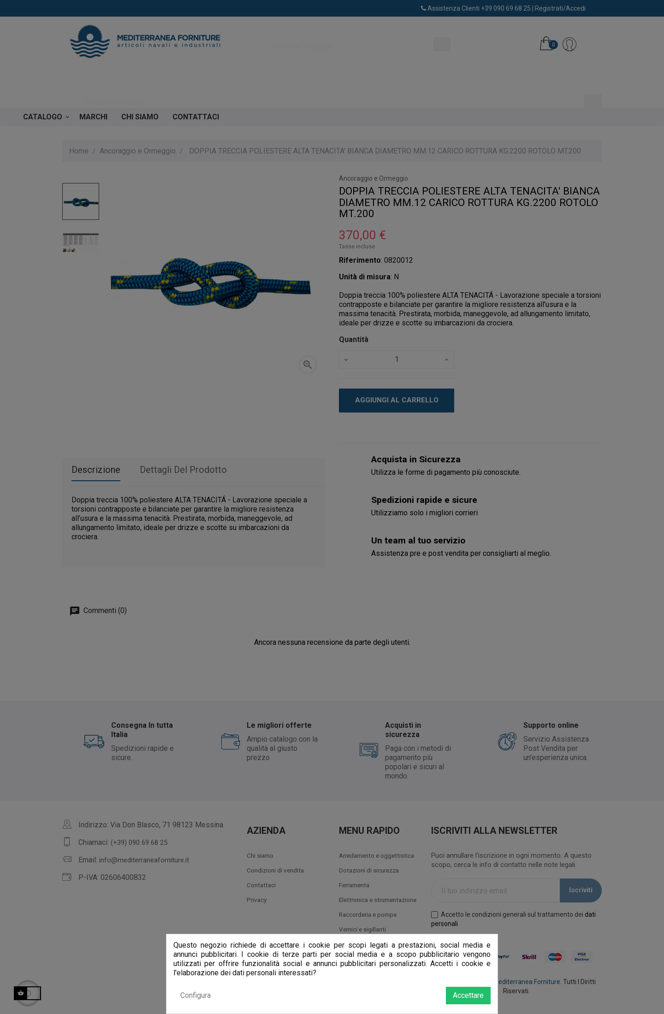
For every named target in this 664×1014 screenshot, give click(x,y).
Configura (195, 995)
